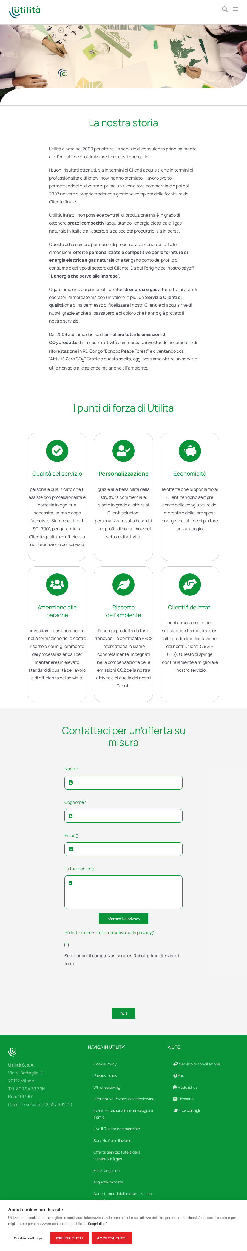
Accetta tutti (112, 1238)
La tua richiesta (79, 869)
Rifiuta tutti (69, 1238)
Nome (71, 769)
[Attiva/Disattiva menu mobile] (236, 9)
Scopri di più (97, 1224)
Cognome (75, 802)
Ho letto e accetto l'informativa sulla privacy (109, 933)
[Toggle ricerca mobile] (225, 9)
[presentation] (106, 988)
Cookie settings (28, 1238)
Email (71, 835)
